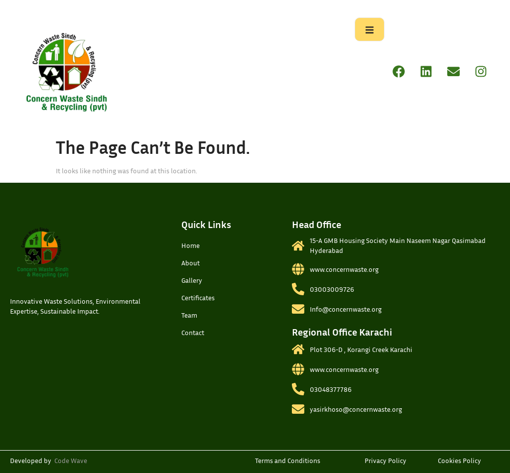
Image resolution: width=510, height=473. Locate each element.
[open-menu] (369, 29)
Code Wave (70, 460)
